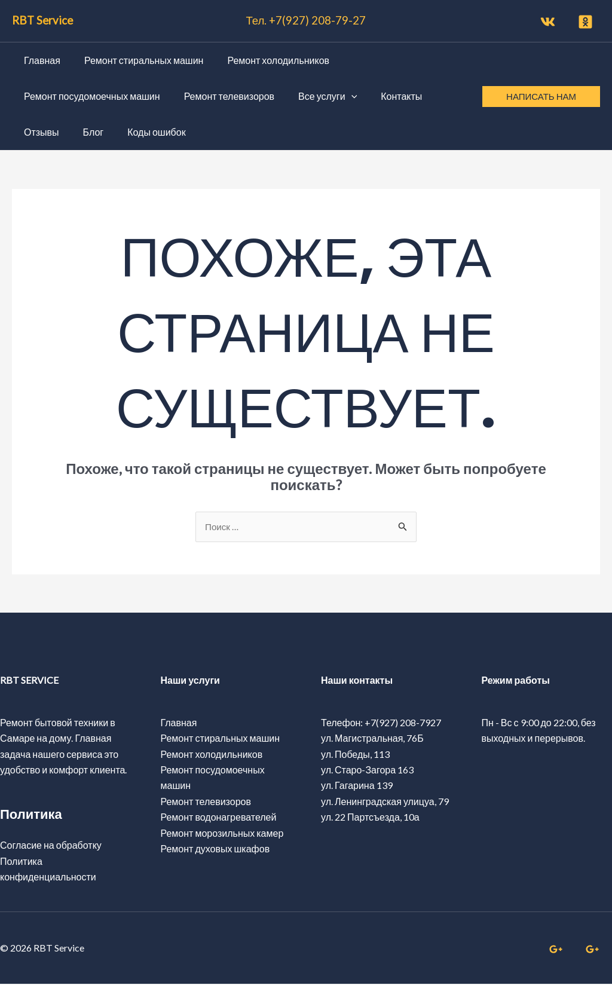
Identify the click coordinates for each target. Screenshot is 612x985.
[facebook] (549, 21)
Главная (179, 723)
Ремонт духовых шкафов (215, 849)
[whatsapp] (556, 950)
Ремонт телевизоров (206, 801)
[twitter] (587, 21)
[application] (339, 96)
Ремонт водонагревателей (219, 818)
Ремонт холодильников (212, 754)
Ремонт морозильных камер (222, 833)
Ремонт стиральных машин (220, 739)
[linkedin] (594, 950)
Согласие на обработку (51, 846)
